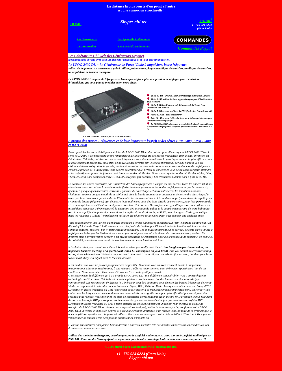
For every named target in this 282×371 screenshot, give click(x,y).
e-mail (205, 20)
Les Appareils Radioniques (134, 39)
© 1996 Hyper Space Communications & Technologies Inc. (141, 346)
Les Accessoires (86, 46)
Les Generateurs (87, 39)
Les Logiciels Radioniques (134, 46)
